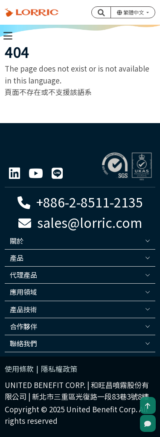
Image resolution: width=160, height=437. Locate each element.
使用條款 (19, 368)
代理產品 (23, 275)
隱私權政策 (59, 368)
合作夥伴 (23, 326)
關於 (16, 241)
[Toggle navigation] (7, 35)
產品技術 (23, 309)
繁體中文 (131, 12)
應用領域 (23, 292)
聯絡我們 (23, 343)
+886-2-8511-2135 (80, 202)
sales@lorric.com (80, 222)
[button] (101, 12)
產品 (16, 258)
